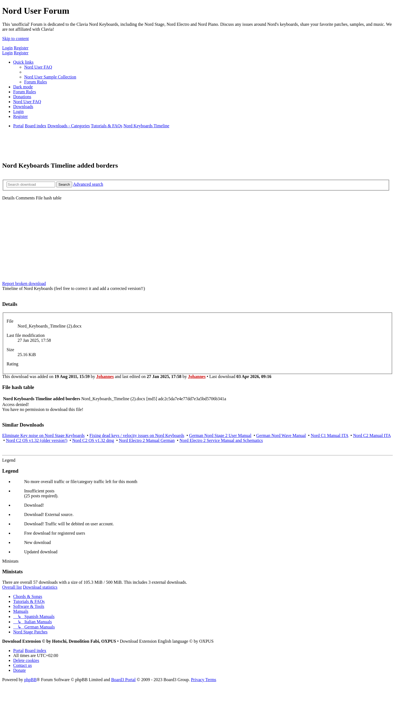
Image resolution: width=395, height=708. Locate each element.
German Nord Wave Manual (281, 435)
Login (7, 48)
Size (10, 349)
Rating (12, 364)
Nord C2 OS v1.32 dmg (93, 440)
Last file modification (26, 335)
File (10, 321)
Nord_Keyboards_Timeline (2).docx (49, 326)
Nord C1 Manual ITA (329, 435)
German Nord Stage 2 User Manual (220, 435)
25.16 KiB (27, 354)
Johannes (105, 376)
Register (21, 48)
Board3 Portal (123, 679)
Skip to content (15, 38)
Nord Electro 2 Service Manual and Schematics (221, 440)
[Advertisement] (197, 241)
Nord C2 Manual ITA (372, 435)
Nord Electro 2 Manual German (146, 440)
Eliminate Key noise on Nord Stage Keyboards (43, 435)
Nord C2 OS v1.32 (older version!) (36, 440)
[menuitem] (38, 67)
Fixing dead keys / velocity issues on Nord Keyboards (136, 435)
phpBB (30, 679)
